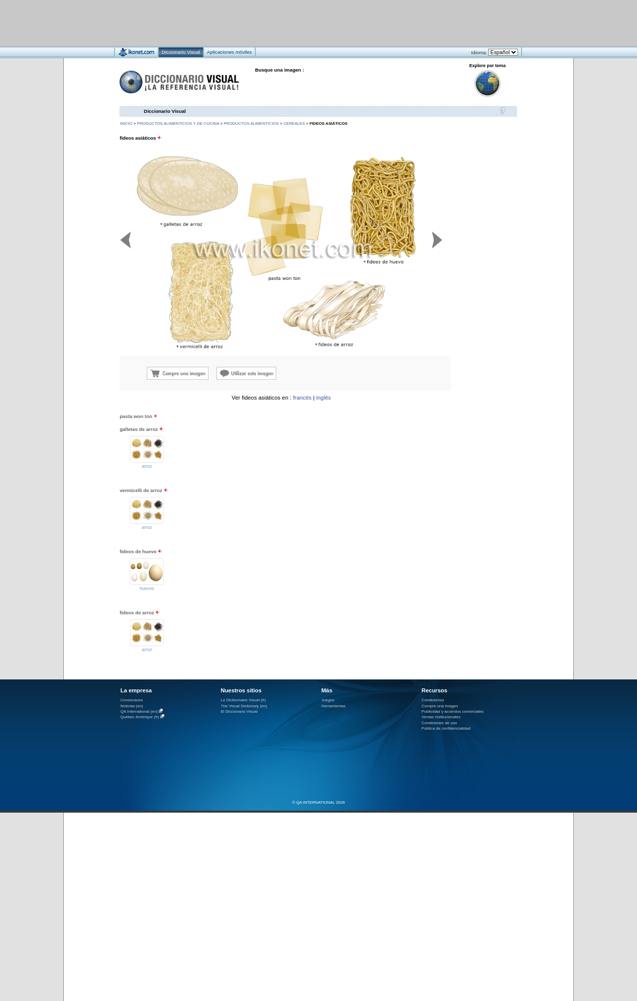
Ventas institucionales (441, 717)
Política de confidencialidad (446, 728)
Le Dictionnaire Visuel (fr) (243, 700)
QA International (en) (139, 711)
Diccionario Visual (165, 111)
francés (302, 398)
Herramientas (333, 706)
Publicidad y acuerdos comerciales (453, 711)
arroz (147, 466)
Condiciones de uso (439, 723)
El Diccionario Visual (238, 711)
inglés (323, 398)
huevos (147, 588)
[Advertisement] (289, 22)
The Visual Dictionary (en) (243, 706)
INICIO (126, 123)
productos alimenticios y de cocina (178, 123)
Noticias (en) (131, 706)
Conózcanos (131, 700)
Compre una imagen (440, 706)
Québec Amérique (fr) (139, 717)
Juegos (327, 700)
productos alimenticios (251, 123)
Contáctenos (433, 700)
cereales (294, 123)
